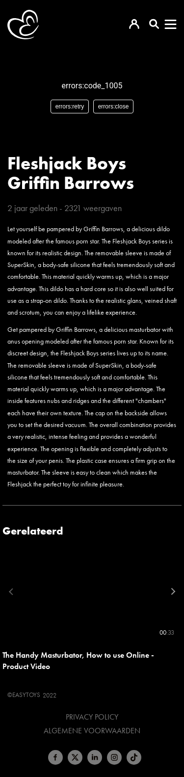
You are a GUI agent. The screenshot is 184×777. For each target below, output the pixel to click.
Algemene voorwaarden (92, 731)
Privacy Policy (92, 717)
